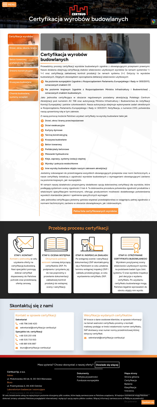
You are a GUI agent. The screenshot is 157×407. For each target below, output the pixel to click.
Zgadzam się (148, 402)
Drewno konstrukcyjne (22, 69)
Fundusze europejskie (88, 380)
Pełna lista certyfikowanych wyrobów (95, 211)
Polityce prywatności (134, 398)
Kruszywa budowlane (21, 81)
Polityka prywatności (87, 376)
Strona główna (130, 376)
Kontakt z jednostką (21, 258)
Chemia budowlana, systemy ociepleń (21, 94)
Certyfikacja (129, 380)
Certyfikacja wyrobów (22, 36)
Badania (127, 383)
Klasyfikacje (129, 387)
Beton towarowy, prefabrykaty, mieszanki (23, 60)
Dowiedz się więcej (107, 364)
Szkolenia (128, 390)
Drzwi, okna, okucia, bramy (24, 47)
